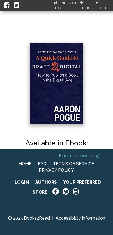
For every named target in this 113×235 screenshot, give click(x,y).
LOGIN (22, 182)
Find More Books (65, 5)
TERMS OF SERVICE (73, 163)
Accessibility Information (80, 218)
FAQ (42, 163)
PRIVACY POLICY (56, 170)
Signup (86, 5)
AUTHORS (46, 182)
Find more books (79, 155)
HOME (25, 163)
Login (101, 5)
